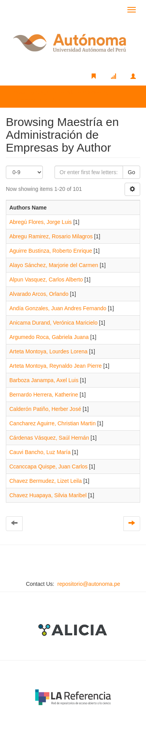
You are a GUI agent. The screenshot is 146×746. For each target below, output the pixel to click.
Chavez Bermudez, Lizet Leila (45, 481)
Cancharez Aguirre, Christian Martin (52, 423)
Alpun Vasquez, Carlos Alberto (46, 279)
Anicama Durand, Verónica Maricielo (53, 323)
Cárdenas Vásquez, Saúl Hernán (49, 438)
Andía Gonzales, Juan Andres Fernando (57, 308)
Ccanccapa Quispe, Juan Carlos (48, 466)
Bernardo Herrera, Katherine (43, 394)
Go (131, 172)
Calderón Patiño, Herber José (45, 409)
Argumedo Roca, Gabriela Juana (49, 337)
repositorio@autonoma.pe (88, 584)
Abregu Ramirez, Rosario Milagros (51, 236)
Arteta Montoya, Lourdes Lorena (48, 351)
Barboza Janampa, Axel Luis (43, 380)
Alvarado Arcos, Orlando (39, 294)
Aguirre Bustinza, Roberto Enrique (50, 251)
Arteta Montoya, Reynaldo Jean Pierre (55, 366)
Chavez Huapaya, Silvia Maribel (47, 495)
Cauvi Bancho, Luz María (39, 452)
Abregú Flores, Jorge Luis (40, 222)
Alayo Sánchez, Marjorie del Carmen (53, 265)
